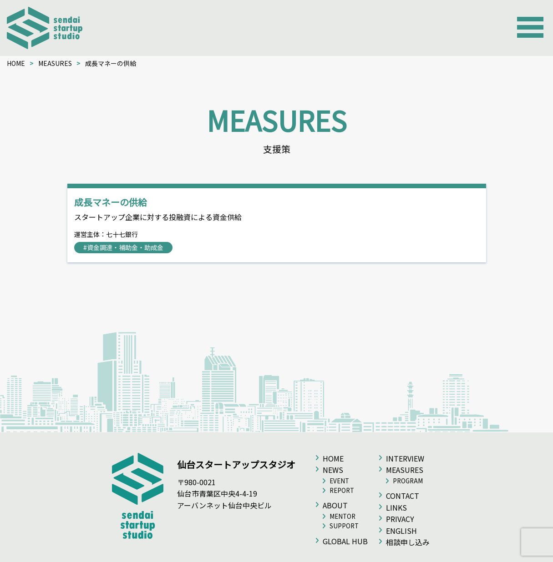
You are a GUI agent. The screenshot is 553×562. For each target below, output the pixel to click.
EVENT (339, 481)
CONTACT (402, 495)
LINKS (396, 507)
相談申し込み (408, 542)
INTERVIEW (405, 458)
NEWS (333, 469)
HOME (16, 63)
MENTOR (342, 516)
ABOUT (335, 505)
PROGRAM (408, 481)
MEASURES (55, 63)
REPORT (342, 490)
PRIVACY (400, 518)
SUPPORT (344, 526)
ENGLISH (401, 530)
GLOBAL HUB (345, 541)
